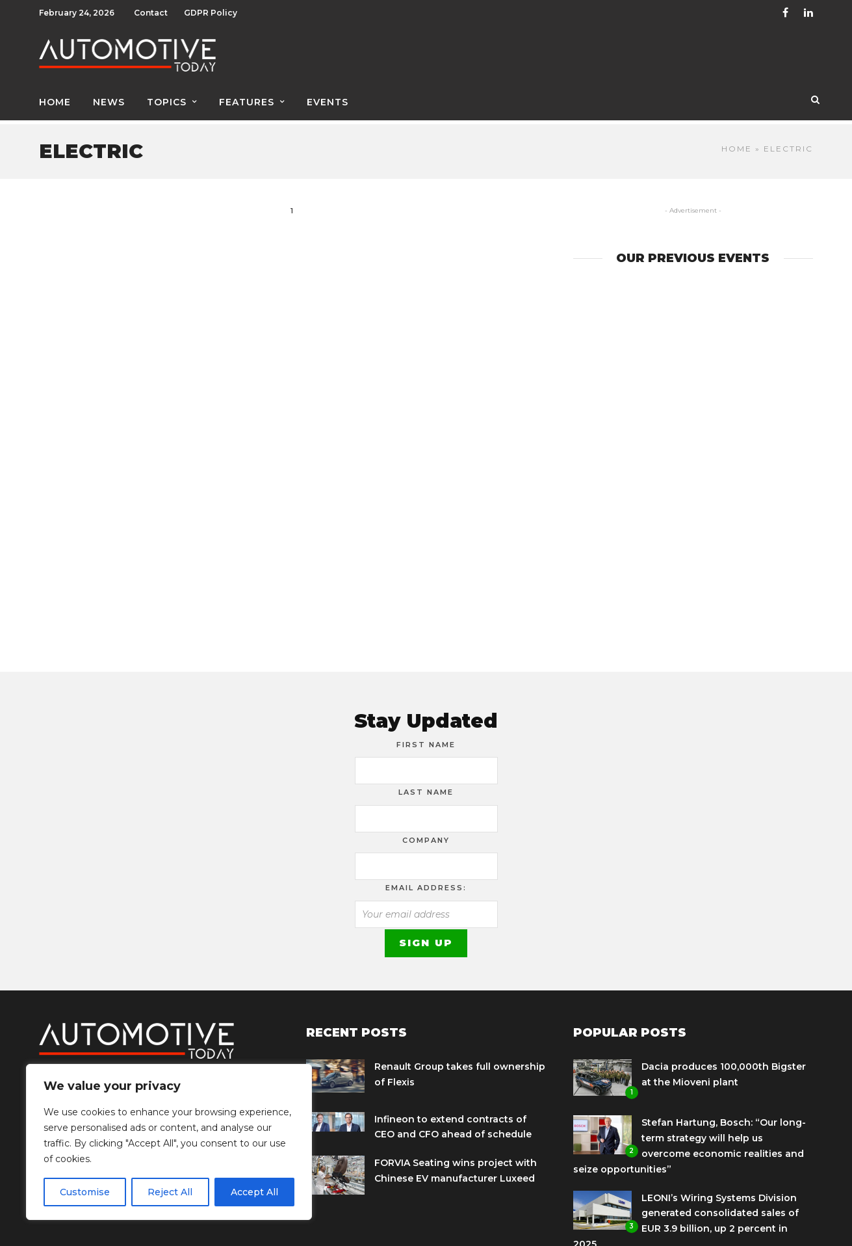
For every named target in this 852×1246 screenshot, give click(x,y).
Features (246, 102)
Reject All (170, 1192)
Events (327, 102)
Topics (167, 102)
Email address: (426, 883)
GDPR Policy (210, 13)
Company (426, 835)
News (109, 102)
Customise (85, 1192)
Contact (151, 13)
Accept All (254, 1192)
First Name (426, 740)
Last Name (426, 787)
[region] (169, 1142)
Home (55, 102)
